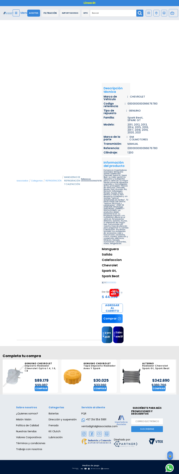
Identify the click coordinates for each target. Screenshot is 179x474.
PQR (83, 413)
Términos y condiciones (30, 443)
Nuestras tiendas (26, 431)
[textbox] (113, 13)
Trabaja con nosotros (29, 449)
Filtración (50, 13)
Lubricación (56, 437)
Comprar (112, 308)
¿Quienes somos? (27, 413)
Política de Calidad (27, 425)
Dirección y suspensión (63, 419)
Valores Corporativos (28, 437)
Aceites (33, 13)
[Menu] (21, 12)
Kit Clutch (55, 431)
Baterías (54, 413)
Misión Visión (23, 419)
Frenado (54, 425)
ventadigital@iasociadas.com (99, 426)
